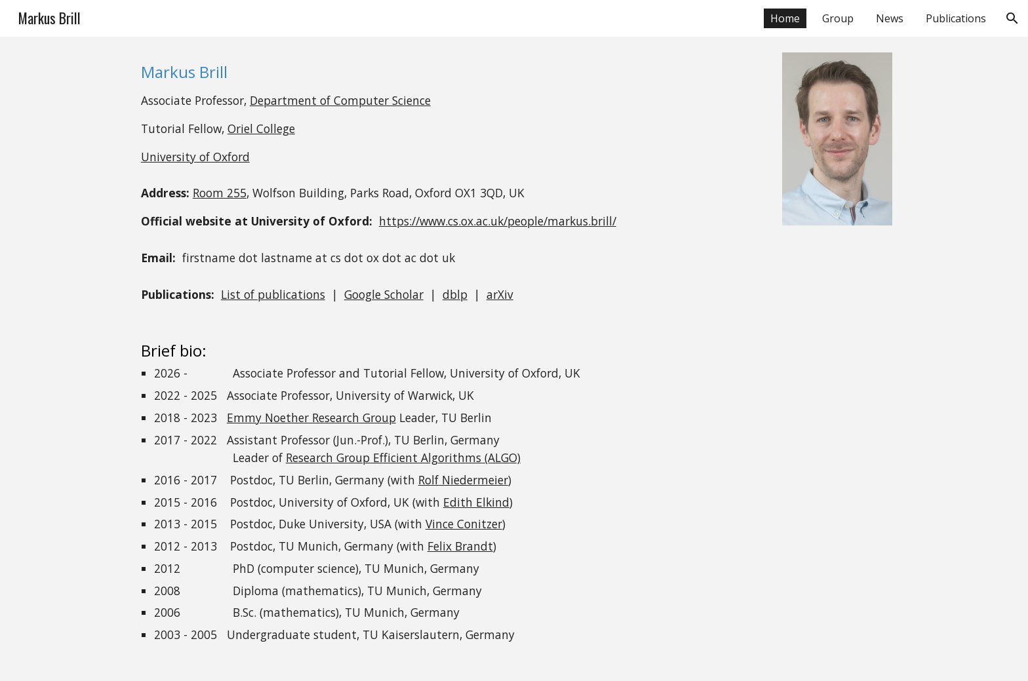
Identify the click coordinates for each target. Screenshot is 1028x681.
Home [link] (785, 18)
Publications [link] (956, 18)
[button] (1012, 18)
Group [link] (838, 18)
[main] (449, 113)
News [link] (889, 18)
